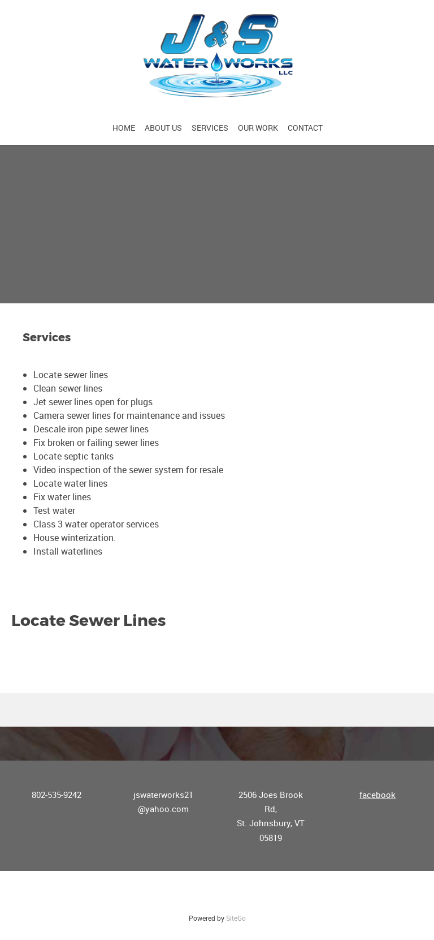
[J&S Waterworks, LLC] (217, 56)
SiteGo (236, 917)
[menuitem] (124, 127)
